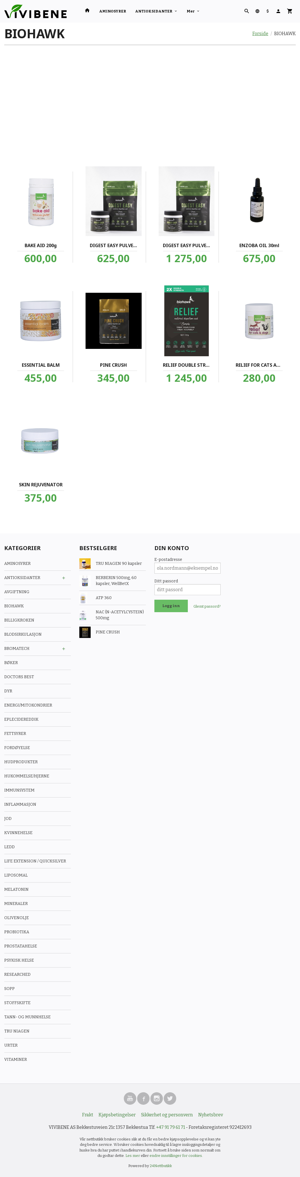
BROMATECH (16, 648)
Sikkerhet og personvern (167, 1114)
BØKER (11, 662)
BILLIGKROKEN (19, 620)
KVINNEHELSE (18, 832)
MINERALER (16, 903)
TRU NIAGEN (16, 1031)
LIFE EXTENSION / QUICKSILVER (35, 861)
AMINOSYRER (112, 11)
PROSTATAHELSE (20, 946)
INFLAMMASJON (20, 804)
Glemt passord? (207, 606)
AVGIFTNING (16, 591)
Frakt (87, 1114)
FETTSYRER (15, 733)
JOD (8, 818)
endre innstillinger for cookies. (176, 1155)
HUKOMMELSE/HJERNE (26, 776)
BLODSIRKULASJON (23, 634)
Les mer (133, 1155)
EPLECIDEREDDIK (21, 719)
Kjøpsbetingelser (117, 1114)
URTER (11, 1045)
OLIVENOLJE (16, 917)
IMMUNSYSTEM (19, 790)
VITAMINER (15, 1059)
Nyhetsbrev (210, 1114)
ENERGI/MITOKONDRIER (28, 705)
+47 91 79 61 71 (170, 1127)
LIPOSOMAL (16, 875)
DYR (8, 691)
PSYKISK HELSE (19, 960)
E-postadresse (168, 559)
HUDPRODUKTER (21, 762)
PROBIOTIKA (16, 932)
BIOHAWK (14, 606)
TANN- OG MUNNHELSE (27, 1017)
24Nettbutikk (161, 1166)
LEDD (9, 847)
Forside (260, 33)
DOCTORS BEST (19, 677)
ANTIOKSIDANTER (153, 11)
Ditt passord (166, 581)
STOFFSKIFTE (17, 1002)
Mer (191, 11)
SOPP (9, 988)
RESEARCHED (17, 974)
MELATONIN (16, 889)
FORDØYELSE (17, 747)
